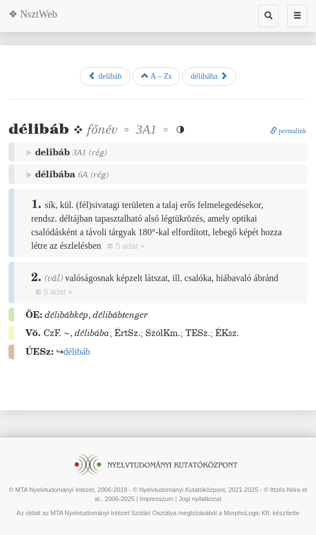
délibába (209, 75)
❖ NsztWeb (32, 14)
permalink (288, 131)
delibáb (105, 75)
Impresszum (157, 498)
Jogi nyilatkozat (199, 498)
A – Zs (156, 75)
